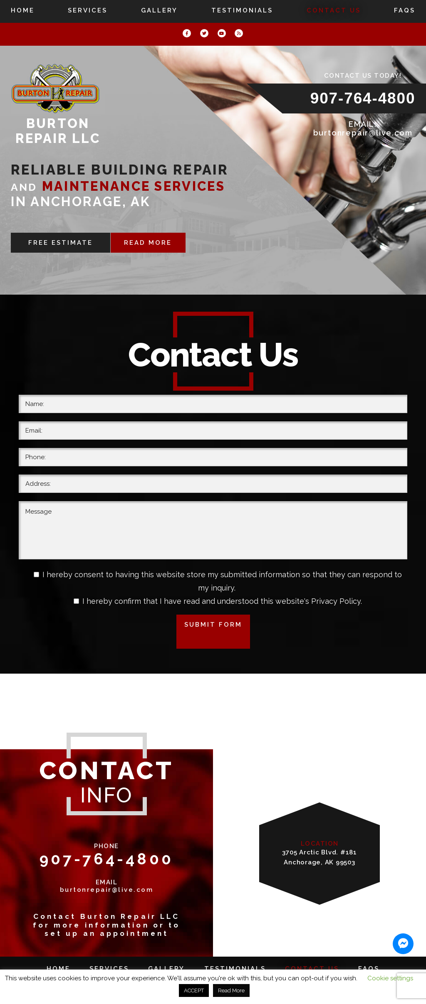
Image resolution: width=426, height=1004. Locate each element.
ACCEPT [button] (194, 990)
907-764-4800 (363, 98)
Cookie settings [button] (390, 978)
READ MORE (149, 242)
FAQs (404, 10)
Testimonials (242, 10)
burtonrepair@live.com (363, 132)
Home (23, 10)
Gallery (159, 10)
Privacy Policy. (336, 601)
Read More (231, 990)
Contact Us (334, 10)
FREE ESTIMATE (60, 242)
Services (87, 10)
